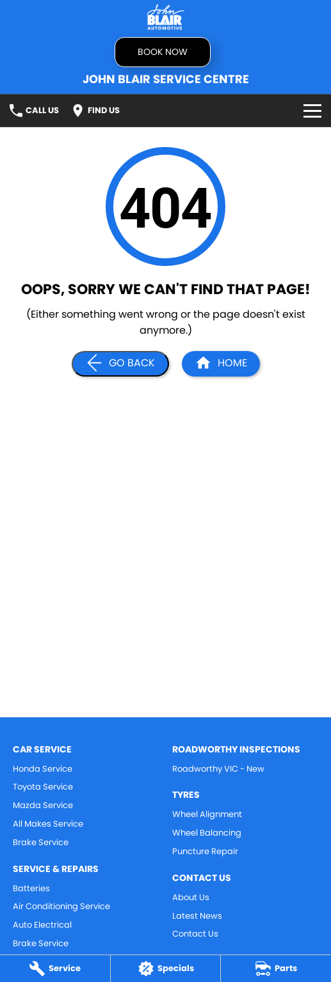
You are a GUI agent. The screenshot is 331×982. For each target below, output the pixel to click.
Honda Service (42, 769)
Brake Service (41, 842)
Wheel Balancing (206, 833)
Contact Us (195, 934)
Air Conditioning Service (61, 906)
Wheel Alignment (207, 814)
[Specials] (166, 968)
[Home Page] (165, 17)
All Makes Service (48, 824)
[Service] (55, 968)
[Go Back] (120, 364)
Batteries (31, 888)
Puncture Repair (205, 851)
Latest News (197, 916)
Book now (163, 51)
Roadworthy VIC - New (218, 769)
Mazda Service (43, 805)
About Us (190, 897)
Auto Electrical (42, 925)
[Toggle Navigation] (312, 111)
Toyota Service (43, 787)
